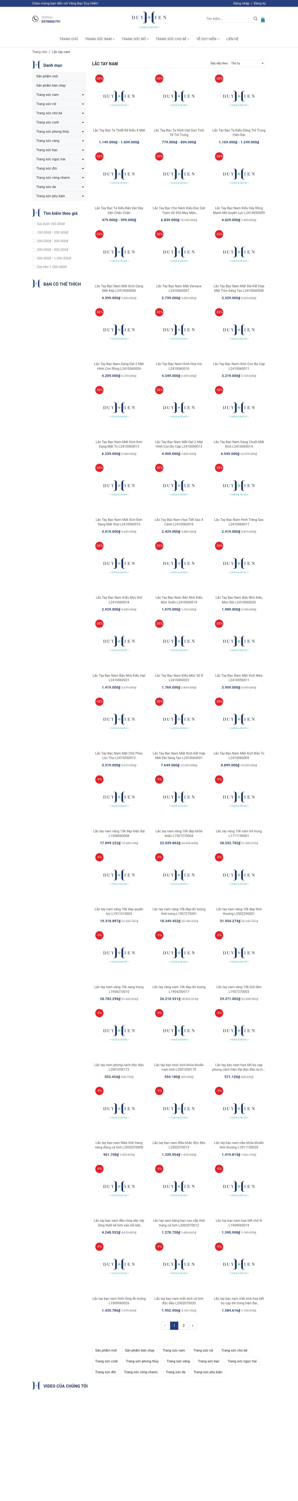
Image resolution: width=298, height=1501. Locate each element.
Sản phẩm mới (106, 1350)
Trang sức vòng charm (141, 1372)
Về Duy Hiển (208, 39)
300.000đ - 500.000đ (52, 250)
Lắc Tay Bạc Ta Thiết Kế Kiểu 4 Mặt (119, 130)
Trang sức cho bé (172, 39)
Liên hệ (232, 39)
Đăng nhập (241, 3)
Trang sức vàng (178, 1361)
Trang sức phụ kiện (208, 1372)
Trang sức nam (100, 39)
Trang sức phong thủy (142, 1361)
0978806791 (51, 21)
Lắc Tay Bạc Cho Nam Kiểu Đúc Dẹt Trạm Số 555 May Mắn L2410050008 (179, 212)
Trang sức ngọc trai (242, 1361)
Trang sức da (175, 1372)
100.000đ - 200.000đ (52, 232)
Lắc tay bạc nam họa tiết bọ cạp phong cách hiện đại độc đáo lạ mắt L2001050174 (238, 1069)
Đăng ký (260, 3)
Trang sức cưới (106, 1361)
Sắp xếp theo (219, 63)
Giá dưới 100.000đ (50, 224)
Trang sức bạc (208, 1361)
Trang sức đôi (105, 1372)
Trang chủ (68, 39)
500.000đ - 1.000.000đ (53, 258)
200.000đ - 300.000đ (52, 241)
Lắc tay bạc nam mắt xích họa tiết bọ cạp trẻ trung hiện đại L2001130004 (239, 1303)
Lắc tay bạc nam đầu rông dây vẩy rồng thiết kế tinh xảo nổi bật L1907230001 (119, 1225)
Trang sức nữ (135, 39)
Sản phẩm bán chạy (140, 1350)
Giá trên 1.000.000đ (51, 267)
